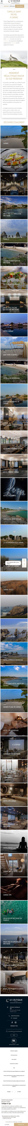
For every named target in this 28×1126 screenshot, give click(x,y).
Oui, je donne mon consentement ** (15, 1032)
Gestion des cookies (14, 1063)
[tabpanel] (14, 60)
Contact (14, 1018)
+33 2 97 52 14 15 (14, 1015)
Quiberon (6, 41)
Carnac (8, 39)
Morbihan (13, 42)
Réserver (20, 6)
